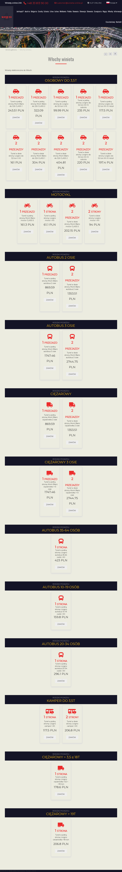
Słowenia (90, 11)
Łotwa (57, 11)
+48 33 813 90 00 (35, 3)
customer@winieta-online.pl (68, 3)
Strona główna (11, 50)
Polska (69, 11)
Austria (27, 11)
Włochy (110, 11)
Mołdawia (63, 11)
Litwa (52, 11)
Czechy (40, 11)
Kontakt (119, 22)
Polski (111, 3)
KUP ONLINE (95, 3)
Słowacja (83, 11)
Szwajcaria (98, 11)
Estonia (46, 11)
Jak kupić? (20, 11)
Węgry (105, 11)
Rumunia (76, 11)
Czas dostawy (110, 22)
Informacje (118, 11)
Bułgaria (34, 11)
